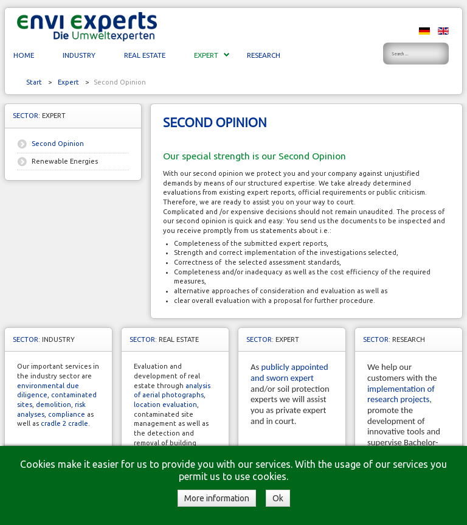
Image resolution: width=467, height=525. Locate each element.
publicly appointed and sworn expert (289, 372)
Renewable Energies (65, 161)
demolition (53, 404)
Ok (277, 498)
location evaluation (165, 404)
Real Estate (144, 55)
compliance (66, 414)
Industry (79, 55)
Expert (206, 55)
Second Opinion (58, 143)
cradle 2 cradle (64, 423)
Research (263, 55)
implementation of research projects (401, 394)
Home (23, 55)
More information (216, 498)
